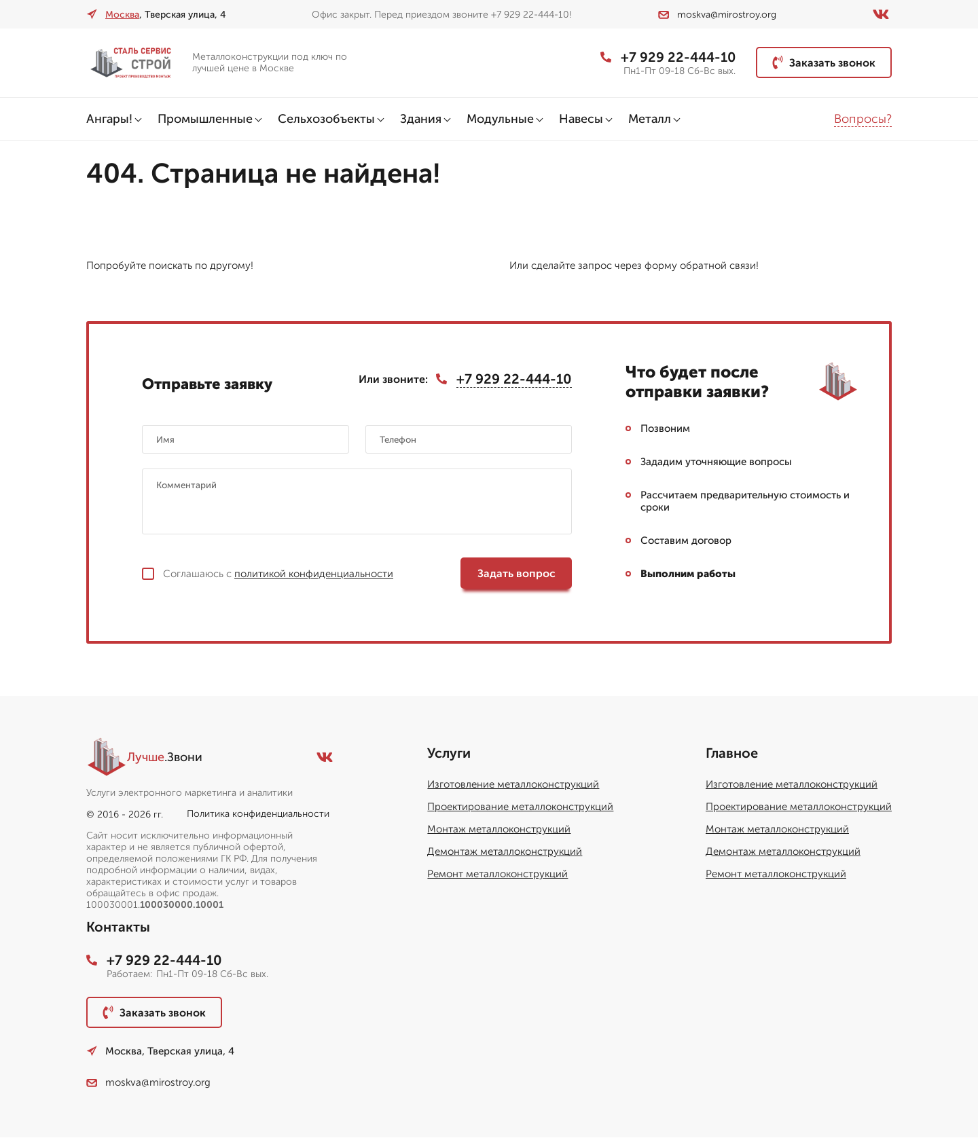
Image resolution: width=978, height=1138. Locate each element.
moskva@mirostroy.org (717, 14)
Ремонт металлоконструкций (497, 874)
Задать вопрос (516, 574)
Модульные (500, 118)
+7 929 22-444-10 (668, 57)
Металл (649, 118)
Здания (420, 118)
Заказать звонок (823, 62)
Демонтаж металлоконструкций (504, 852)
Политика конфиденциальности (258, 814)
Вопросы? (863, 118)
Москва (122, 14)
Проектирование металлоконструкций (520, 807)
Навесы (581, 118)
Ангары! (109, 118)
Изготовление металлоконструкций (513, 785)
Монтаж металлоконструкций (498, 830)
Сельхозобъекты (326, 118)
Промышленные (205, 118)
